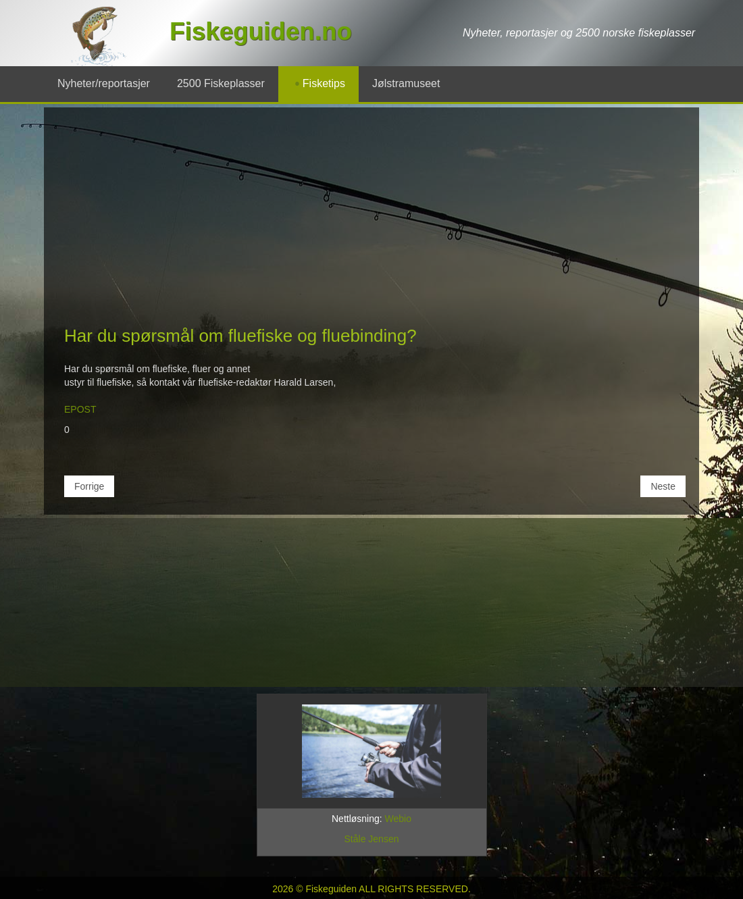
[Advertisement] (371, 222)
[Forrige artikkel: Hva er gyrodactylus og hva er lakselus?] (89, 486)
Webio (398, 818)
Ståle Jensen (371, 838)
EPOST (80, 409)
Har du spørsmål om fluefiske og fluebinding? (240, 336)
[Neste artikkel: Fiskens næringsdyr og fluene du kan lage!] (663, 486)
